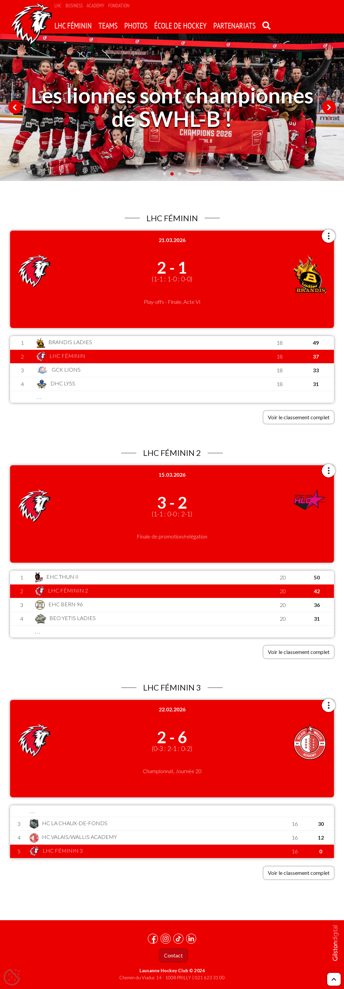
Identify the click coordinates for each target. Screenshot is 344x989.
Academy (95, 5)
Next (329, 107)
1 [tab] (164, 174)
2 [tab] (172, 174)
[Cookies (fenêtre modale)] (12, 977)
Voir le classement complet (299, 417)
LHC (57, 5)
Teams (108, 25)
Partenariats (234, 25)
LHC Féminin (73, 25)
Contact (173, 955)
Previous (15, 107)
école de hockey (180, 25)
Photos (135, 25)
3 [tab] (179, 174)
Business (74, 5)
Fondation (118, 5)
